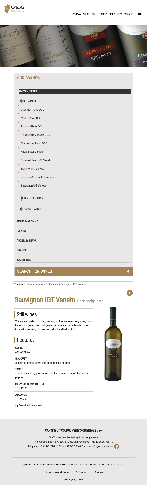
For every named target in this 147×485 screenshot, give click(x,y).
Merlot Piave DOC (32, 118)
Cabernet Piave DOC (34, 109)
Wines (95, 14)
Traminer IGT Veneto (34, 168)
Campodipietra (28, 91)
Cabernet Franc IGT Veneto (37, 160)
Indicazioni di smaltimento (56, 472)
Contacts (129, 14)
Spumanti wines (31, 209)
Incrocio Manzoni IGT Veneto (39, 177)
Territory (104, 14)
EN (139, 14)
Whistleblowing (82, 472)
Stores (113, 14)
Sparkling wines (32, 198)
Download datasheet (28, 405)
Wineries (87, 14)
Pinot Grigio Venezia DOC (37, 134)
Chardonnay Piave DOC (35, 143)
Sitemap (99, 472)
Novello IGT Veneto (33, 151)
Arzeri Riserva (27, 240)
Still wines (28, 101)
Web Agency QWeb (73, 479)
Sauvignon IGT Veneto (35, 185)
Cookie (117, 464)
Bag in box (25, 259)
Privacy (105, 464)
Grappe (23, 250)
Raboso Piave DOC (33, 126)
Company (78, 14)
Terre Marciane (28, 221)
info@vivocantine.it (102, 446)
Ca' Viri (22, 231)
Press (120, 14)
